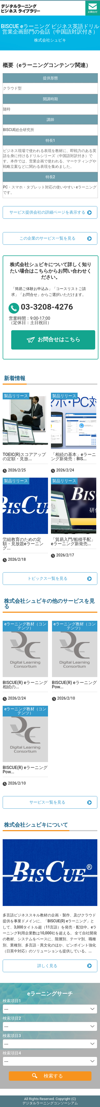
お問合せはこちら (59, 339)
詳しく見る (47, 965)
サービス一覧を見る (47, 802)
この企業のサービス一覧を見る (47, 238)
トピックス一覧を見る (47, 578)
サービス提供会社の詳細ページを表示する (47, 212)
